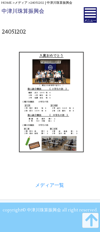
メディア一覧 (49, 185)
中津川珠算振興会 (23, 11)
